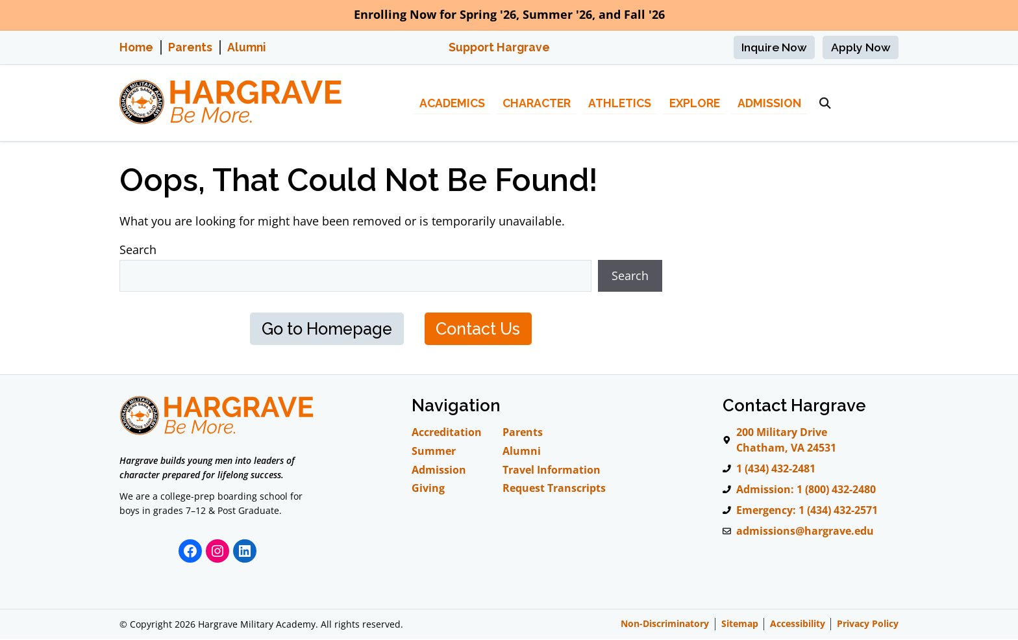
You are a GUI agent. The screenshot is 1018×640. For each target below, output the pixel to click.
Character (537, 103)
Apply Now (861, 47)
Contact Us (481, 329)
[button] (825, 103)
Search (137, 249)
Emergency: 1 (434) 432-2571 (807, 511)
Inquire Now (774, 47)
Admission (769, 103)
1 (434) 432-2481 (775, 470)
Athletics (619, 103)
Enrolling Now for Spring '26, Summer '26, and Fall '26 (509, 14)
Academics (452, 103)
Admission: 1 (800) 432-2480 (806, 490)
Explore (694, 103)
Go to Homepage (324, 329)
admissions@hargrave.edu (805, 532)
